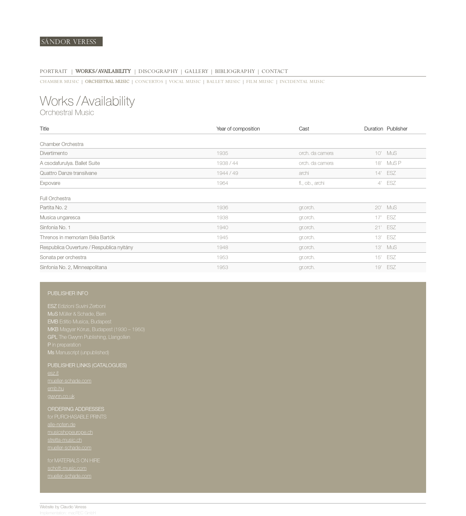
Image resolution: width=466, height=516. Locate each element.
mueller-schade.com (69, 381)
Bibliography (235, 71)
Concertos (149, 81)
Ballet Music (223, 81)
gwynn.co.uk (61, 396)
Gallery (197, 71)
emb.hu (56, 388)
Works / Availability (103, 71)
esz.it (53, 373)
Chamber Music (59, 81)
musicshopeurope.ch (70, 432)
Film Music (260, 81)
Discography (158, 71)
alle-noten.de (61, 424)
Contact (275, 71)
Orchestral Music (107, 81)
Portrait (54, 71)
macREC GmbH (82, 513)
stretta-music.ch (65, 440)
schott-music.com (67, 468)
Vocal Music (185, 81)
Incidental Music (302, 81)
